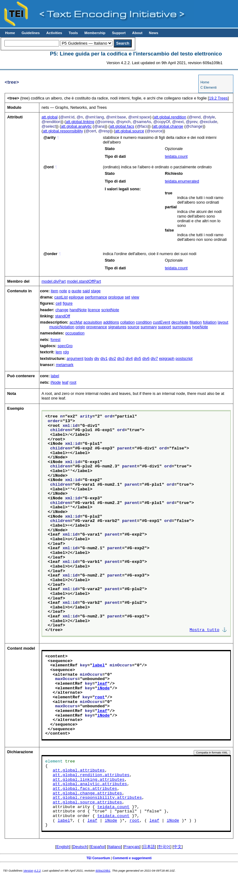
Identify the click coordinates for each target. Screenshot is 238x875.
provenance (96, 327)
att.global (50, 117)
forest (55, 339)
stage (95, 291)
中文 (178, 846)
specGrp (65, 345)
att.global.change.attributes (87, 793)
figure (68, 303)
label (55, 375)
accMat (75, 322)
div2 (112, 358)
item (54, 291)
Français (131, 846)
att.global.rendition (170, 117)
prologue (116, 297)
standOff (62, 316)
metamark (64, 364)
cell (58, 303)
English (62, 846)
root (72, 382)
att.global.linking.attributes (89, 780)
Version (28, 870)
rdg (66, 352)
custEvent (161, 322)
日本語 (149, 846)
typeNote (200, 327)
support (164, 327)
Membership (94, 33)
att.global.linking (80, 121)
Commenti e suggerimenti (132, 858)
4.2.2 (37, 870)
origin (80, 327)
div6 (145, 358)
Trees (218, 98)
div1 (104, 358)
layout (223, 322)
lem (58, 352)
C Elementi (209, 87)
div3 (120, 358)
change (61, 309)
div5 (137, 358)
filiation (195, 322)
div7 (154, 358)
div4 (129, 358)
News (153, 33)
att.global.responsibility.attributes (97, 798)
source (133, 327)
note (63, 291)
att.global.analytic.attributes (90, 784)
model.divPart (54, 281)
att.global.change (168, 126)
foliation (210, 322)
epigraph (166, 358)
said (86, 291)
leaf (65, 382)
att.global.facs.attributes (85, 789)
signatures (117, 327)
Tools (73, 33)
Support (119, 33)
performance (96, 297)
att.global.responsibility (63, 131)
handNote (78, 309)
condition (144, 322)
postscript (184, 358)
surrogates (181, 327)
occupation (75, 333)
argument (75, 358)
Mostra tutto (204, 630)
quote (77, 291)
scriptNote (110, 309)
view (135, 297)
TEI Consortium (98, 858)
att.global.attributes (79, 770)
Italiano (114, 846)
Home (10, 33)
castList (61, 297)
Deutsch (80, 846)
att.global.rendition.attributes (91, 775)
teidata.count (176, 156)
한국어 (164, 846)
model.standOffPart (84, 281)
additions (111, 322)
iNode (56, 382)
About (137, 33)
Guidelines (30, 33)
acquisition (92, 322)
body (89, 358)
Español (97, 846)
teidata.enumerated (182, 181)
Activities (54, 33)
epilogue (76, 297)
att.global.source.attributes (87, 802)
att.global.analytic (76, 126)
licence (94, 309)
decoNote (179, 322)
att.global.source (129, 131)
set (127, 297)
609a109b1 (102, 870)
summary (148, 327)
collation (127, 322)
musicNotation (61, 327)
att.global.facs (122, 126)
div (96, 358)
